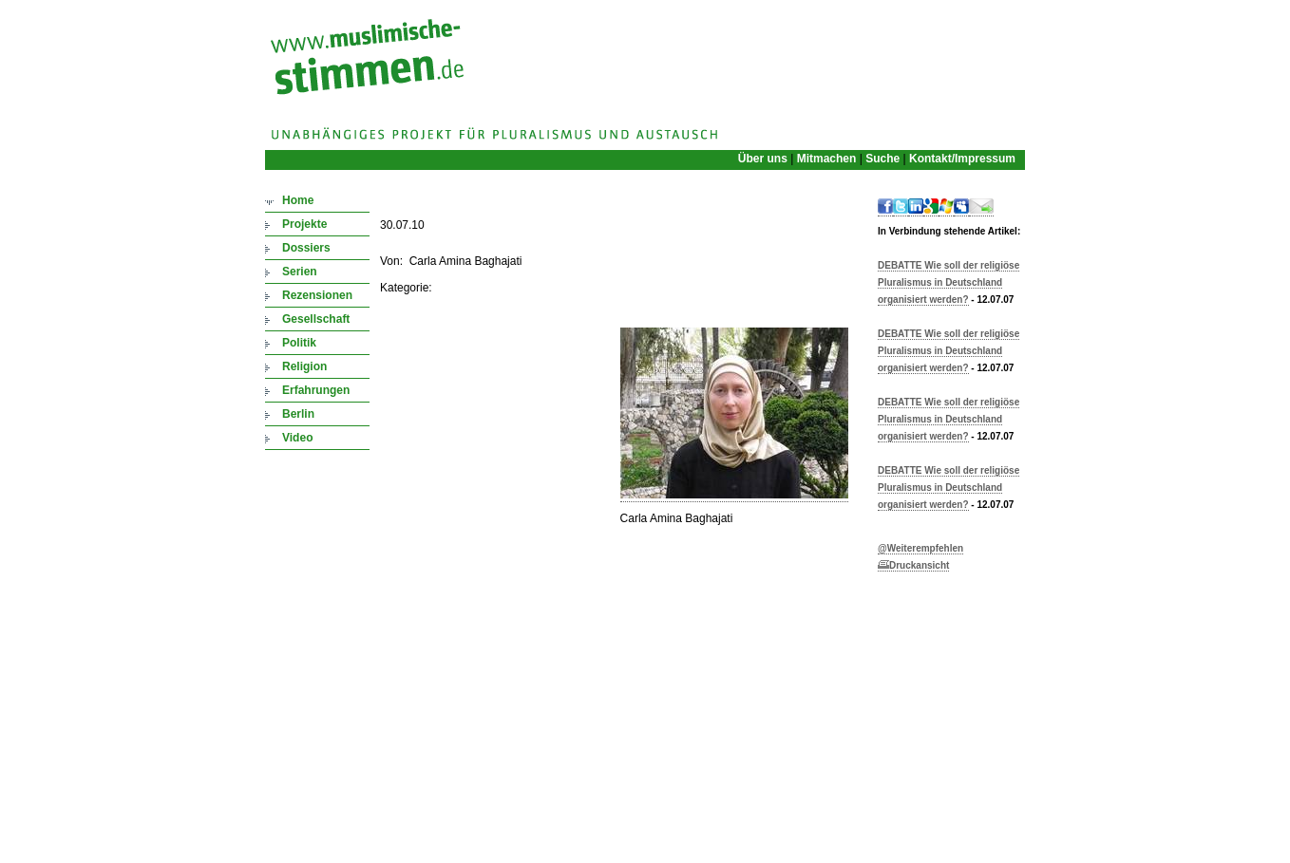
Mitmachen (827, 158)
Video (297, 437)
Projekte (304, 224)
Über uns (762, 158)
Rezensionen (317, 295)
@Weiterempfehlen (920, 548)
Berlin (298, 414)
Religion (304, 366)
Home (297, 200)
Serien (299, 271)
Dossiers (306, 247)
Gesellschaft (316, 319)
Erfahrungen (316, 390)
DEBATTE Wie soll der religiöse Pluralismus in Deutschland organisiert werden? (948, 282)
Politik (299, 342)
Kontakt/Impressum (962, 158)
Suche (882, 158)
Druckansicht (913, 565)
